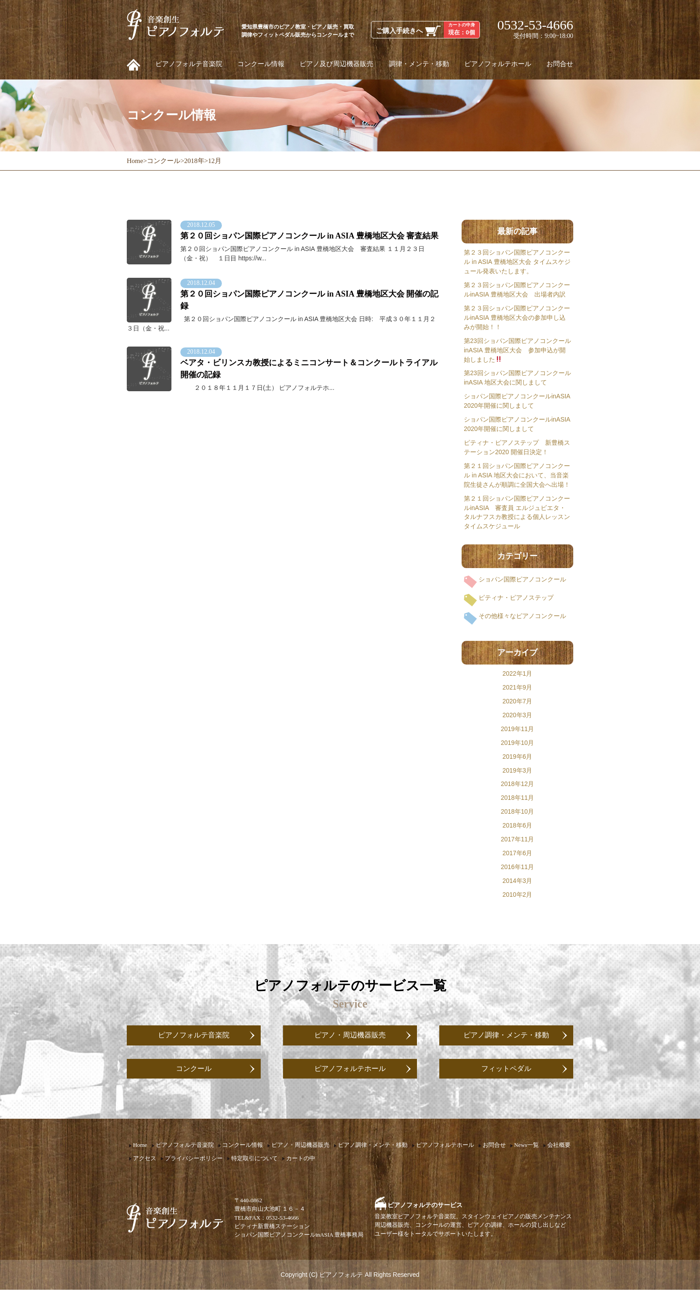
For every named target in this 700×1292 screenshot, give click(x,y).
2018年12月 (517, 783)
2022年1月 (518, 673)
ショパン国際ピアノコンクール (522, 579)
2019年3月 (518, 770)
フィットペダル (506, 1070)
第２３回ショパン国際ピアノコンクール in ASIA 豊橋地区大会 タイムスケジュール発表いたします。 (517, 262)
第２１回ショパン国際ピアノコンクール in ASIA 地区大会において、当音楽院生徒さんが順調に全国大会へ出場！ (517, 475)
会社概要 (559, 1147)
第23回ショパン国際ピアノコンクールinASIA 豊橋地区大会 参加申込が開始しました (517, 350)
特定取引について (254, 1160)
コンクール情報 (261, 63)
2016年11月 (517, 866)
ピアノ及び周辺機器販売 (336, 63)
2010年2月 (518, 894)
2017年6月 (518, 853)
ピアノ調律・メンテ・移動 (506, 1035)
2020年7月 (518, 701)
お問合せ (559, 63)
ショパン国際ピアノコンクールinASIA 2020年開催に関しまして (517, 401)
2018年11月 (517, 797)
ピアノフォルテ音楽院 (188, 63)
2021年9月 (518, 687)
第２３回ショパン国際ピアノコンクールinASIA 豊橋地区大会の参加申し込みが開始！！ (517, 317)
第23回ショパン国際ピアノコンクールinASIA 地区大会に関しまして (517, 377)
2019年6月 (518, 756)
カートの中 (300, 1160)
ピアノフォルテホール (497, 63)
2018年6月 (518, 825)
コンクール (194, 1070)
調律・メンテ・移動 (419, 63)
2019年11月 (517, 728)
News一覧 (526, 1147)
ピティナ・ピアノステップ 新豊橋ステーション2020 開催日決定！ (517, 447)
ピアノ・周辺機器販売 (350, 1035)
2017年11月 (517, 839)
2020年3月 (518, 715)
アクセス (144, 1160)
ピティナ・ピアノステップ (516, 597)
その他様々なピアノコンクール (522, 615)
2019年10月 (517, 742)
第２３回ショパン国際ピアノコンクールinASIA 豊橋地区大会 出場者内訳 (517, 289)
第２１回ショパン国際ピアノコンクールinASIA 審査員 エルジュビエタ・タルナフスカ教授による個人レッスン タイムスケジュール (517, 512)
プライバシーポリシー (194, 1160)
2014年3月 (518, 880)
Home (140, 1147)
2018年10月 (517, 811)
